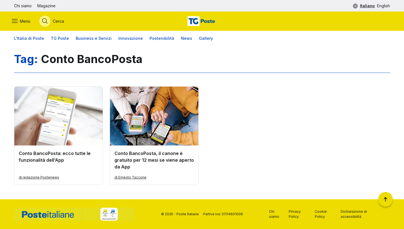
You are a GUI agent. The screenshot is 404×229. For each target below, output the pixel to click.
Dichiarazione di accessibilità (354, 214)
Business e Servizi (94, 39)
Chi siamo (23, 5)
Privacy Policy (295, 214)
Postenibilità (162, 39)
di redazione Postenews (39, 178)
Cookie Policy (321, 214)
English (383, 5)
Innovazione (130, 39)
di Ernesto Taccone (130, 178)
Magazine (46, 5)
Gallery (206, 39)
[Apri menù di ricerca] (54, 21)
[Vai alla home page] (202, 21)
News (186, 39)
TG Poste (60, 39)
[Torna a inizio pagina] (385, 199)
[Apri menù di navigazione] (23, 21)
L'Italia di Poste (29, 39)
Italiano (367, 5)
